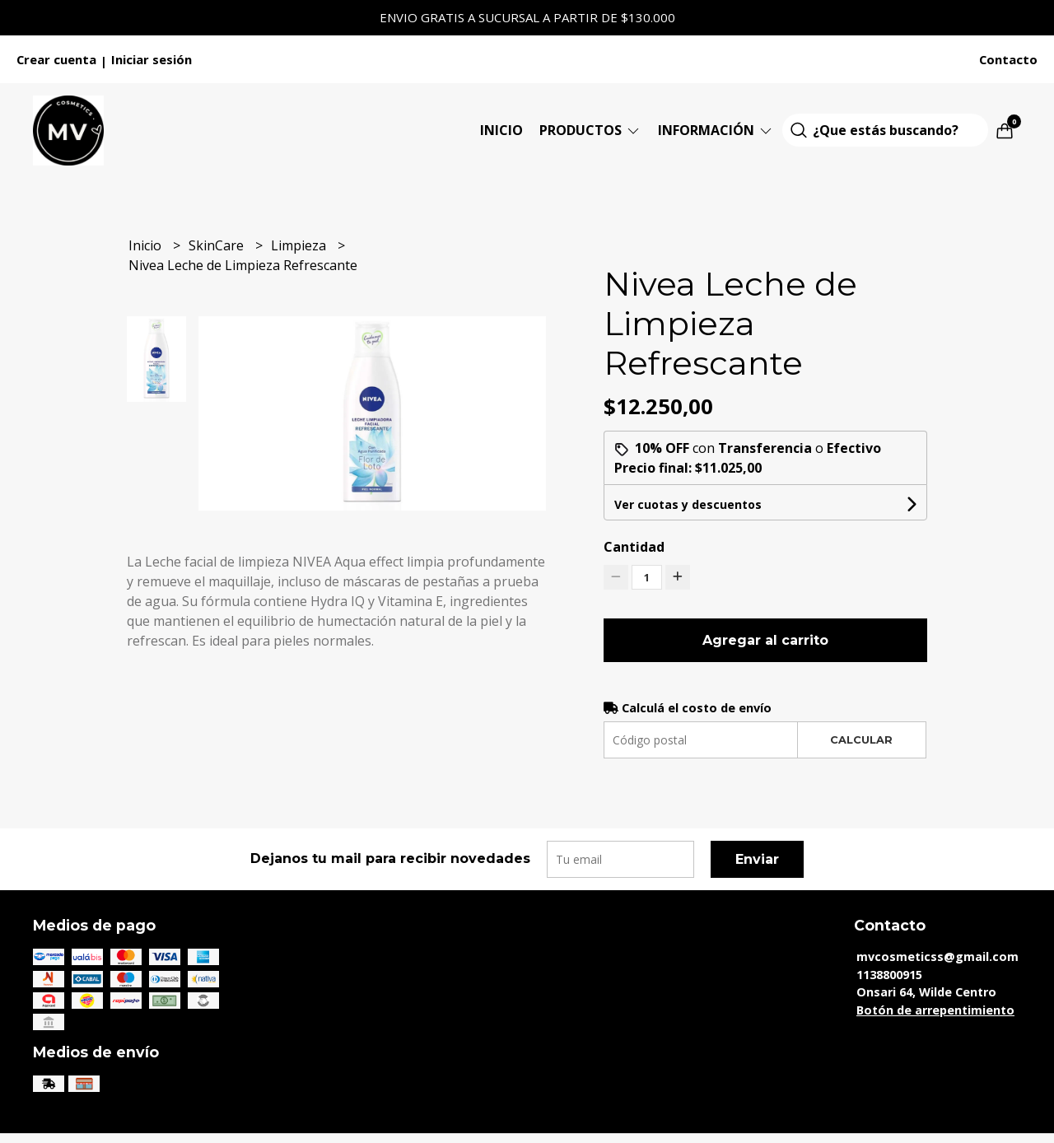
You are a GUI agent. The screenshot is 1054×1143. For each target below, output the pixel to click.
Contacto (1008, 59)
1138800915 (889, 974)
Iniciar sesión (151, 59)
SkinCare (218, 245)
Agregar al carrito (765, 640)
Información (716, 130)
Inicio (501, 130)
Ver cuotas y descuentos (688, 504)
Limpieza (300, 245)
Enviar (757, 859)
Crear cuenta (56, 59)
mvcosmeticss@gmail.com (937, 956)
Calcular (861, 740)
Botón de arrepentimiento (935, 1010)
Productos (590, 130)
